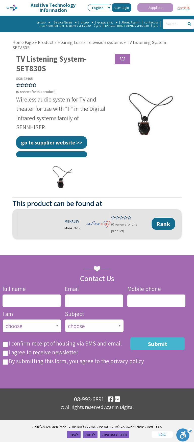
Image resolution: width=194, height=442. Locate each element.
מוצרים (43, 22)
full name (14, 289)
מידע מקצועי (107, 22)
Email (72, 289)
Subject (74, 314)
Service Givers (65, 22)
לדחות (90, 434)
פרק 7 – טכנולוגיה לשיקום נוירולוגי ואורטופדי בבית (70, 25)
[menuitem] (100, 7)
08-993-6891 (89, 399)
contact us (151, 22)
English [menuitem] (98, 8)
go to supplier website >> (51, 142)
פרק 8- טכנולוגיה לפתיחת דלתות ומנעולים (131, 25)
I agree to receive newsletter (43, 352)
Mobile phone (144, 289)
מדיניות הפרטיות (115, 434)
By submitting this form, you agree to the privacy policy (76, 361)
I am (8, 314)
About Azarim (131, 22)
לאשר (74, 434)
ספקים (87, 22)
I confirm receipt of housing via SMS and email (65, 344)
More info (71, 228)
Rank (163, 224)
